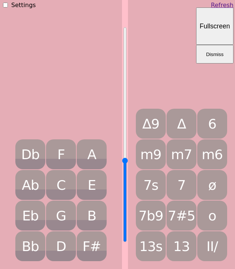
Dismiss (215, 54)
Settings (23, 5)
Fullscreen (214, 26)
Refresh (222, 5)
